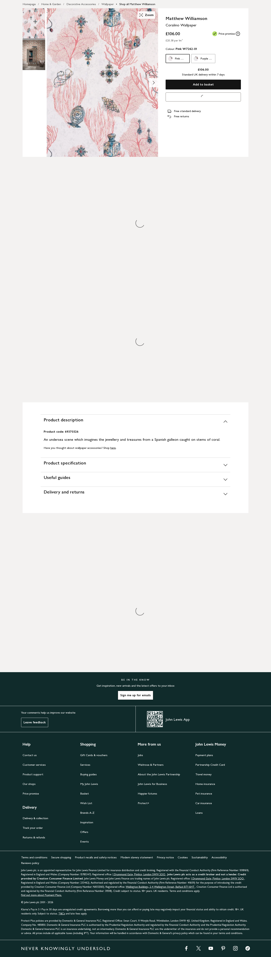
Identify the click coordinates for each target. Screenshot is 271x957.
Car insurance (203, 803)
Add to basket (203, 84)
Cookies (183, 857)
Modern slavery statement (136, 857)
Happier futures (147, 793)
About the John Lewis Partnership (159, 774)
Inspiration (86, 822)
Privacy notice (165, 857)
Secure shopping (61, 857)
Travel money (203, 774)
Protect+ (143, 803)
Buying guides (88, 774)
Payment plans (204, 755)
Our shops (29, 784)
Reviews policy (30, 863)
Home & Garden (51, 4)
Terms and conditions (34, 857)
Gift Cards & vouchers (93, 755)
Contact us (30, 755)
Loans (199, 812)
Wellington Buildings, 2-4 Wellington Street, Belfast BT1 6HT (160, 886)
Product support (33, 774)
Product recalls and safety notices (96, 857)
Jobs (140, 755)
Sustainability (200, 857)
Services (85, 764)
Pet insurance (203, 793)
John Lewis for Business (152, 784)
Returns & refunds (34, 837)
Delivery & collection (35, 818)
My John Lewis (89, 784)
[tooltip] (238, 34)
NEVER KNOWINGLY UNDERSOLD (66, 948)
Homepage (29, 4)
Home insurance (205, 784)
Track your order (33, 828)
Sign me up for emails (135, 695)
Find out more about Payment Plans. (41, 895)
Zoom (146, 15)
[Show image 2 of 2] (153, 82)
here (113, 448)
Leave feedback (35, 722)
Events (84, 841)
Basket (84, 793)
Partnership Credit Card (210, 764)
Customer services (34, 764)
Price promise (31, 793)
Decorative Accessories (81, 4)
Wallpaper (107, 4)
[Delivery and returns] (135, 494)
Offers (84, 832)
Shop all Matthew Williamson (137, 4)
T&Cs (61, 913)
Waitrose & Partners (151, 764)
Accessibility (219, 857)
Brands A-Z (87, 812)
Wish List (86, 803)
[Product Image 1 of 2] (34, 23)
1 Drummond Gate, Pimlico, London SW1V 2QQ (139, 874)
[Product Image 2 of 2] (34, 55)
